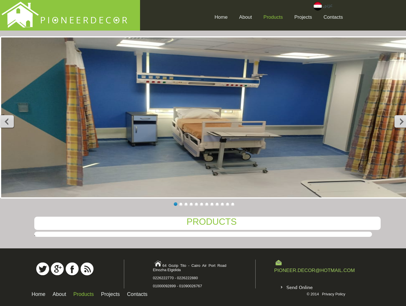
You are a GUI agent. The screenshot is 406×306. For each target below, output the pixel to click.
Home (221, 17)
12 (233, 204)
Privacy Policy (333, 294)
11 (227, 204)
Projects (303, 17)
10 (222, 204)
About (245, 17)
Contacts (333, 17)
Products (273, 17)
